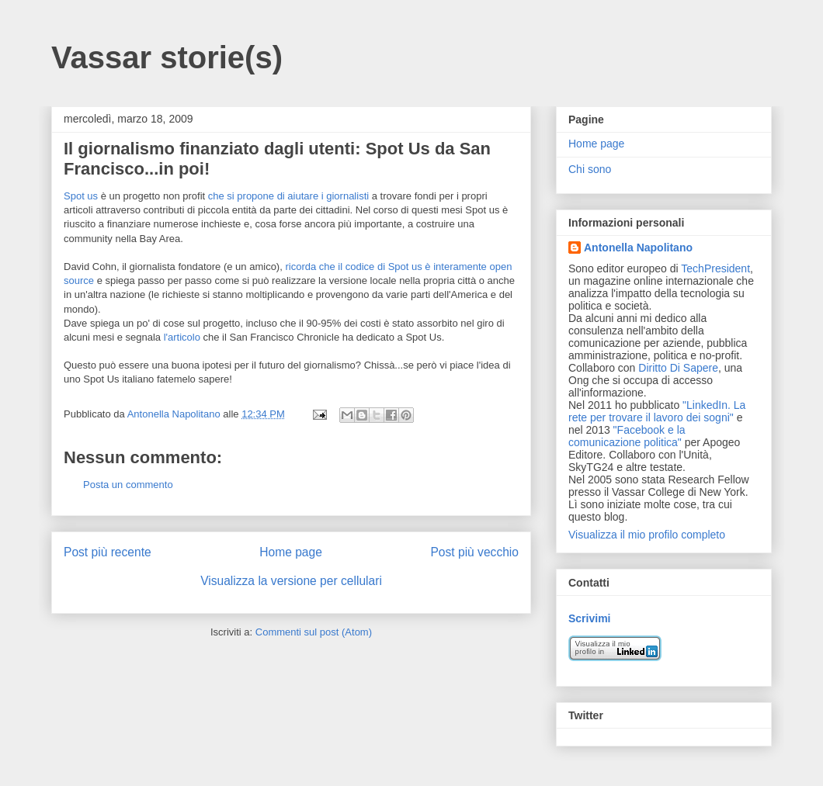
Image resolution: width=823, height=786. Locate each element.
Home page (290, 552)
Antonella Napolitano (638, 247)
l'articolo (182, 337)
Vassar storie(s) (167, 57)
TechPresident (715, 268)
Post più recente (107, 552)
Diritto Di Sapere (678, 368)
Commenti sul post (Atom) (313, 632)
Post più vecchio (474, 552)
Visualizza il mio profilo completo (646, 534)
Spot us (81, 196)
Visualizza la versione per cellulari (291, 580)
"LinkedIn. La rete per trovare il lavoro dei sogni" (656, 411)
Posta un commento (128, 484)
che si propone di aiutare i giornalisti (288, 196)
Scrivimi (589, 618)
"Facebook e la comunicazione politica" (627, 436)
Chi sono (589, 169)
